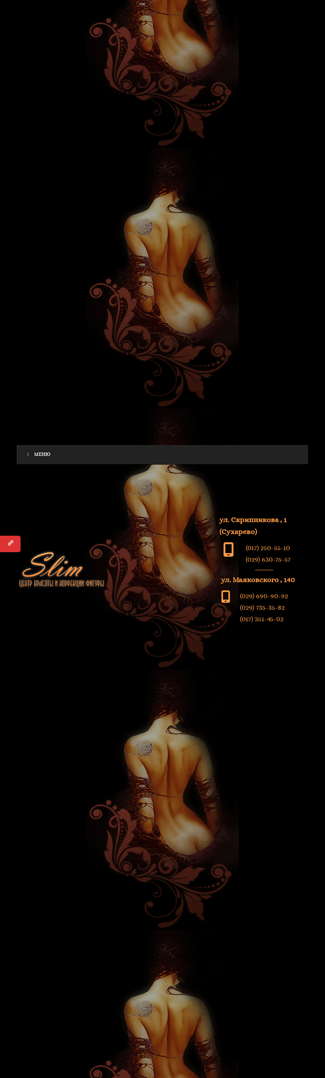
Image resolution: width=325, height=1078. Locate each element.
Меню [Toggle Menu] (38, 454)
